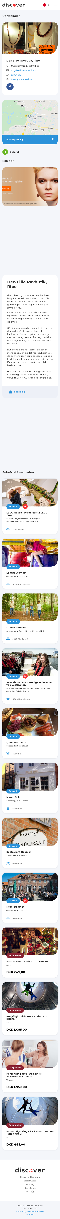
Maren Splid (13, 797)
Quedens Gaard (16, 742)
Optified (30, 1214)
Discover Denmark (30, 1177)
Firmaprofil (30, 1180)
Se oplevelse (15, 955)
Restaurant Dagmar (18, 852)
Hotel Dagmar (15, 906)
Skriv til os (30, 1188)
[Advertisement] (30, 240)
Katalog (30, 1184)
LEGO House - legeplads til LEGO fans (27, 514)
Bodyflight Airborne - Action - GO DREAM (27, 1018)
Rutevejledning (30, 139)
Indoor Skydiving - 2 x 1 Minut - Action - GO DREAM (30, 1132)
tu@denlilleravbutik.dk (23, 70)
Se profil (13, 506)
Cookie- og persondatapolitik (30, 1211)
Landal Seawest (16, 572)
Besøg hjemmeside (21, 79)
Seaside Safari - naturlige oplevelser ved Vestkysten (29, 684)
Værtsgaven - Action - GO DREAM (27, 961)
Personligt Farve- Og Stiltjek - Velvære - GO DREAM (25, 1075)
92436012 (16, 75)
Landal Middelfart (17, 627)
